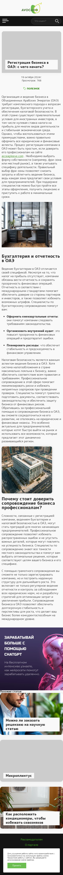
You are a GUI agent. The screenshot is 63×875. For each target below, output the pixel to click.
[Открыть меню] (5, 21)
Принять (16, 865)
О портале (31, 845)
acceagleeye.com (12, 156)
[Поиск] (57, 21)
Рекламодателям (32, 840)
